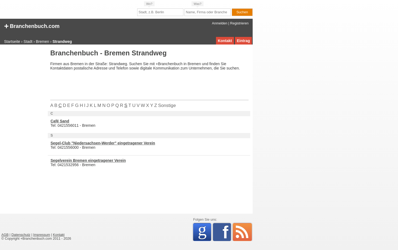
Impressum (41, 235)
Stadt (28, 41)
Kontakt (225, 41)
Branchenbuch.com (31, 25)
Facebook (226, 232)
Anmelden (219, 23)
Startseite (12, 41)
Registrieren (239, 23)
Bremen (42, 41)
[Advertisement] (23, 131)
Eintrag (243, 41)
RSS (242, 232)
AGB (5, 235)
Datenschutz (20, 235)
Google (204, 231)
